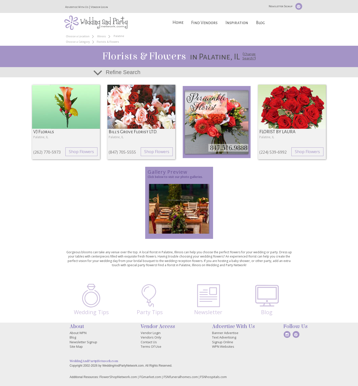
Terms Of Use (151, 346)
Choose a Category (78, 41)
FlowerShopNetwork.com (118, 377)
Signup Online (222, 342)
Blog (260, 22)
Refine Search (123, 72)
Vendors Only (151, 337)
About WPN (78, 333)
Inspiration (236, 22)
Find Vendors (204, 22)
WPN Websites (223, 346)
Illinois (101, 36)
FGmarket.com (150, 377)
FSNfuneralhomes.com (181, 377)
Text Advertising (224, 337)
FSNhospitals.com (213, 377)
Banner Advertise (225, 333)
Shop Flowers (81, 151)
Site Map (76, 346)
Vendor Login (99, 6)
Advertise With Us (77, 6)
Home (178, 22)
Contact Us (149, 342)
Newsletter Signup (280, 6)
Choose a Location (78, 36)
